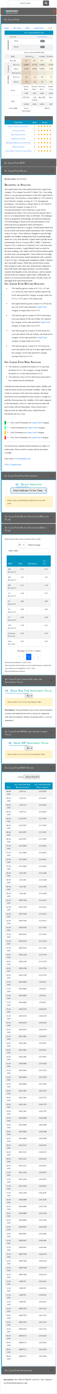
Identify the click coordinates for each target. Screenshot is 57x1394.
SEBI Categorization (13, 464)
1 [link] (26, 657)
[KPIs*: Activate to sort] (12, 560)
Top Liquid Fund (28, 118)
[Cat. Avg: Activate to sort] (46, 560)
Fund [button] (20, 564)
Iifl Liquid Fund (11, 19)
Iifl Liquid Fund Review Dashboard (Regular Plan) (27, 518)
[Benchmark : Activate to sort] (34, 560)
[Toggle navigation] (54, 11)
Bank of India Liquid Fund (18, 126)
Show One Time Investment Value (28, 690)
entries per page (34, 545)
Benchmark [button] (32, 564)
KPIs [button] (10, 564)
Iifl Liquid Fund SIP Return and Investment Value (26, 733)
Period (20, 777)
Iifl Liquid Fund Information (18, 1370)
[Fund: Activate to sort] (22, 560)
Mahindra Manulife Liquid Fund (18, 143)
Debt (27, 28)
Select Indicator (29, 484)
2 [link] (31, 657)
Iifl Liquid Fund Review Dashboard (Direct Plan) (26, 529)
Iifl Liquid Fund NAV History (19, 767)
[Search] (25, 3)
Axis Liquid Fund (18, 130)
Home (6, 28)
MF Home (17, 28)
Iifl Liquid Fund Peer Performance (21, 475)
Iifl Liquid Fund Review (16, 171)
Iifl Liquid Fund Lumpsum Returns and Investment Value (23, 680)
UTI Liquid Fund (18, 147)
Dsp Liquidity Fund (18, 135)
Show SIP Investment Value (29, 742)
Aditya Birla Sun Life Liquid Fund (18, 151)
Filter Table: (13, 551)
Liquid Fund (38, 28)
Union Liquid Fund (18, 139)
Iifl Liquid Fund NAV (14, 163)
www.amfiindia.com (22, 458)
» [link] (40, 657)
